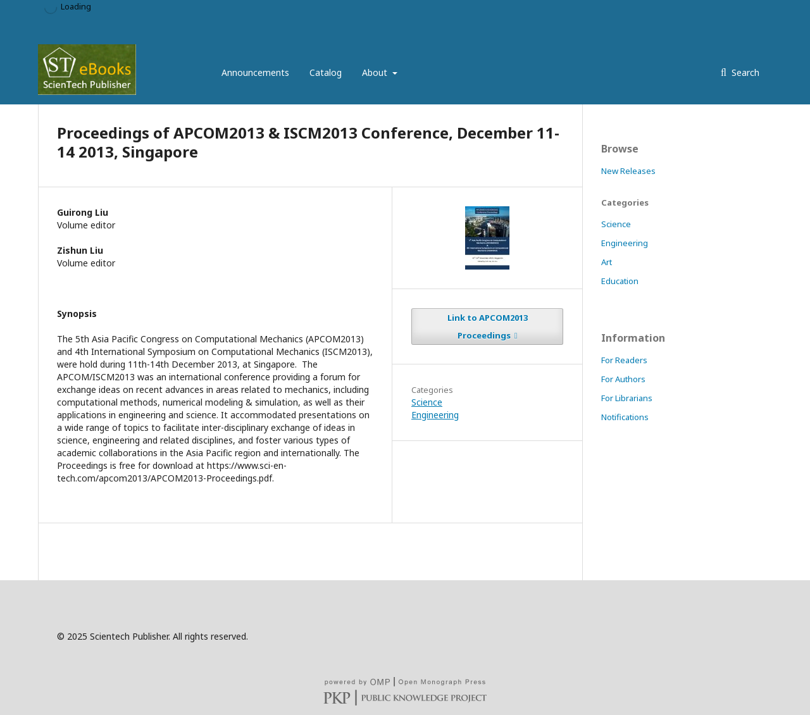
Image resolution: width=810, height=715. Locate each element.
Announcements (255, 72)
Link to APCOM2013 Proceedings (487, 326)
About (376, 72)
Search (744, 72)
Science (426, 402)
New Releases (628, 171)
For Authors (623, 379)
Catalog (325, 72)
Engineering (435, 415)
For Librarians (626, 398)
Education (620, 281)
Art (606, 262)
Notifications (625, 417)
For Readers (624, 360)
